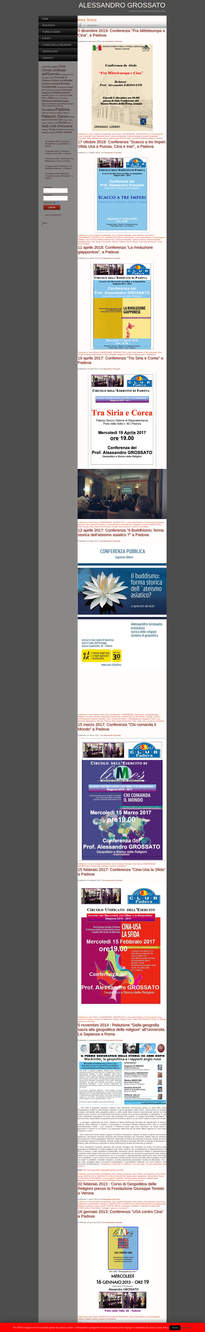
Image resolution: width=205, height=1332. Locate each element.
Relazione (121, 1180)
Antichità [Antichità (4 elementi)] (46, 67)
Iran (93, 242)
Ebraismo (104, 1204)
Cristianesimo (93, 1204)
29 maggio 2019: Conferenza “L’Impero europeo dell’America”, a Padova (59, 175)
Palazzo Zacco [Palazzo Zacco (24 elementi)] (55, 116)
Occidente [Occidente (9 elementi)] (48, 109)
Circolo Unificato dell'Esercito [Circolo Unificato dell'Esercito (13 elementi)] (54, 72)
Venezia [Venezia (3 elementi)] (52, 132)
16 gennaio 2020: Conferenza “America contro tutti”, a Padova (58, 152)
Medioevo (142, 1178)
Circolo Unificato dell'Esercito (102, 240)
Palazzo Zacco (125, 242)
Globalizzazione (84, 242)
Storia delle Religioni (56, 45)
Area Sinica (116, 134)
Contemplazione (134, 719)
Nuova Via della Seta (103, 1019)
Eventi (46, 38)
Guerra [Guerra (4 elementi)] (45, 95)
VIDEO (156, 717)
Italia (89, 138)
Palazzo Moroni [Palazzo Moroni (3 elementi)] (63, 113)
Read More (186, 1327)
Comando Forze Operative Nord (96, 136)
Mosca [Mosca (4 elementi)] (64, 104)
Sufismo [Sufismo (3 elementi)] (45, 130)
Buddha (102, 719)
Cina (80, 136)
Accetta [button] (175, 1328)
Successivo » (92, 25)
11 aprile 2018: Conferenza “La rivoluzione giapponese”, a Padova (115, 249)
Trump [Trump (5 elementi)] (52, 129)
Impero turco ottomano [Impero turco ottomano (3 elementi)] (58, 95)
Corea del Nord (113, 524)
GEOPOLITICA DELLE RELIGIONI (119, 237)
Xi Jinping (161, 1019)
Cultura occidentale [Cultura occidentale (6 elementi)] (61, 80)
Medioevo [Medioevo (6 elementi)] (47, 101)
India (153, 719)
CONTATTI (48, 58)
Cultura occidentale (118, 136)
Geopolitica (50, 51)
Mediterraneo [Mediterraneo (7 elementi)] (61, 100)
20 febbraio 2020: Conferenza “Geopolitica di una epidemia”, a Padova (58, 143)
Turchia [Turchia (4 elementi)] (59, 129)
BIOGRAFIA (48, 25)
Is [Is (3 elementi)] (47, 98)
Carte (80, 1176)
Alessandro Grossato (122, 5)
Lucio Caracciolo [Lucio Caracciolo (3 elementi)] (61, 98)
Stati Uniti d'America (147, 242)
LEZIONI (110, 1206)
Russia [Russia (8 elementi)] (62, 122)
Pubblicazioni (51, 32)
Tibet (134, 721)
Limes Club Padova (143, 237)
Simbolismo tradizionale (111, 717)
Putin (80, 527)
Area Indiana (94, 715)
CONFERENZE (128, 134)
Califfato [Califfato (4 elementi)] (54, 67)
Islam (96, 1206)
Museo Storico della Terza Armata (117, 138)
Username (47, 187)
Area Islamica (138, 235)
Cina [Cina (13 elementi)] (62, 66)
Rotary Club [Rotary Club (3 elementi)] (53, 123)
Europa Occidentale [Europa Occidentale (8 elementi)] (56, 85)
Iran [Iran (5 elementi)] (44, 98)
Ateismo (94, 719)
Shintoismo (151, 354)
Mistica (97, 717)
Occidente (136, 138)
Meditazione (91, 721)
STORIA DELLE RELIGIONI (133, 717)
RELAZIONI (153, 1176)
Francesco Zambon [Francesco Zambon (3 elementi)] (53, 90)
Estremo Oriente (153, 240)
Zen (144, 721)
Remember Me (49, 202)
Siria (91, 527)
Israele (102, 1206)
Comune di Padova (98, 524)
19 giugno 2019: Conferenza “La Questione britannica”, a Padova (58, 167)
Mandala (81, 721)
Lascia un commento (139, 527)
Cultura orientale (133, 136)
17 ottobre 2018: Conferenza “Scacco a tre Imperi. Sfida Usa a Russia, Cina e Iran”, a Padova (122, 143)
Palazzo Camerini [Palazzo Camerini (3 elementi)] (49, 113)
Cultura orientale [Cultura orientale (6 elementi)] (51, 83)
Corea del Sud (126, 524)
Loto (158, 719)
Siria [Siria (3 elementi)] (69, 123)
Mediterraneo (152, 1178)
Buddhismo (115, 715)
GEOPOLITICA (142, 134)
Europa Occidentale (149, 136)
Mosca (99, 242)
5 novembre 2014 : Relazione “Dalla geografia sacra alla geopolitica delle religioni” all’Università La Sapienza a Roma (121, 1029)
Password (47, 195)
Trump (159, 242)
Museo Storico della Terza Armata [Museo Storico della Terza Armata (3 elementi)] (58, 105)
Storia (161, 1176)
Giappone (121, 354)
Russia (135, 242)
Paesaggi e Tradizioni (130, 1206)
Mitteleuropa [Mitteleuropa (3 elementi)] (56, 104)
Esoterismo (139, 715)
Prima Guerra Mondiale (106, 1180)
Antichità (119, 1178)
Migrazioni (82, 1180)
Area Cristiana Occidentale (100, 134)
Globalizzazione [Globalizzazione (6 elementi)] (61, 92)
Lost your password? (53, 215)
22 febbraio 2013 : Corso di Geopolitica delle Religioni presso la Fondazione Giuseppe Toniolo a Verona (121, 1188)
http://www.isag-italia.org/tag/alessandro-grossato (103, 1170)
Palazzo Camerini (155, 138)
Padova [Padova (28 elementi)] (62, 109)
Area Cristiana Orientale (122, 235)
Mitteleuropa (97, 138)
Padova (144, 138)
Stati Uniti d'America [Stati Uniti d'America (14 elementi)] (57, 126)
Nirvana (100, 721)
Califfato (81, 240)
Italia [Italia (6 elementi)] (51, 97)
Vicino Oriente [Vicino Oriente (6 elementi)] (64, 132)
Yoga (139, 721)
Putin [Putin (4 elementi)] (60, 120)
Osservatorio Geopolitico (137, 1176)
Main (45, 19)
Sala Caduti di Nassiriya (121, 721)
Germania (82, 138)
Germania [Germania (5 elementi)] (67, 89)
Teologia (149, 717)
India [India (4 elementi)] (70, 95)
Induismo (89, 717)
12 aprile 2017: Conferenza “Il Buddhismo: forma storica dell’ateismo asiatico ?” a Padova (121, 532)
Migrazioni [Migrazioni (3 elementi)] (46, 104)
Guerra (145, 524)
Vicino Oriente (83, 244)
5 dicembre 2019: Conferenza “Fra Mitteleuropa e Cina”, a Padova (59, 160)
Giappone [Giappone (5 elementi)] (47, 92)
